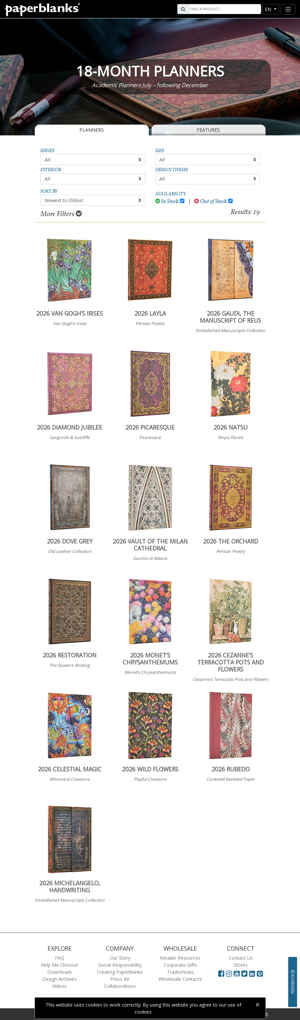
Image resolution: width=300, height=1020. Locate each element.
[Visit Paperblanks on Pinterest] (260, 973)
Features (208, 130)
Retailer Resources (180, 958)
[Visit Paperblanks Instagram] (229, 973)
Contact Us (241, 958)
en (269, 9)
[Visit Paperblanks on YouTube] (237, 973)
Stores (241, 965)
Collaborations (120, 986)
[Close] (257, 1005)
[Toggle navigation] (288, 9)
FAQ (59, 958)
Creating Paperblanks (120, 972)
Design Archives (59, 979)
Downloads (59, 972)
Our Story (120, 958)
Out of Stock (210, 201)
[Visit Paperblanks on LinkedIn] (253, 973)
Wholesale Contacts (180, 979)
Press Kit (119, 979)
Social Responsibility (120, 965)
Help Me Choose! (59, 965)
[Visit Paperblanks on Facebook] (221, 973)
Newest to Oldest (63, 200)
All (47, 159)
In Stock (167, 201)
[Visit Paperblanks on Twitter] (245, 973)
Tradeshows (180, 972)
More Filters (61, 214)
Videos (59, 986)
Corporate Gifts (180, 965)
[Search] (224, 9)
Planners (91, 130)
